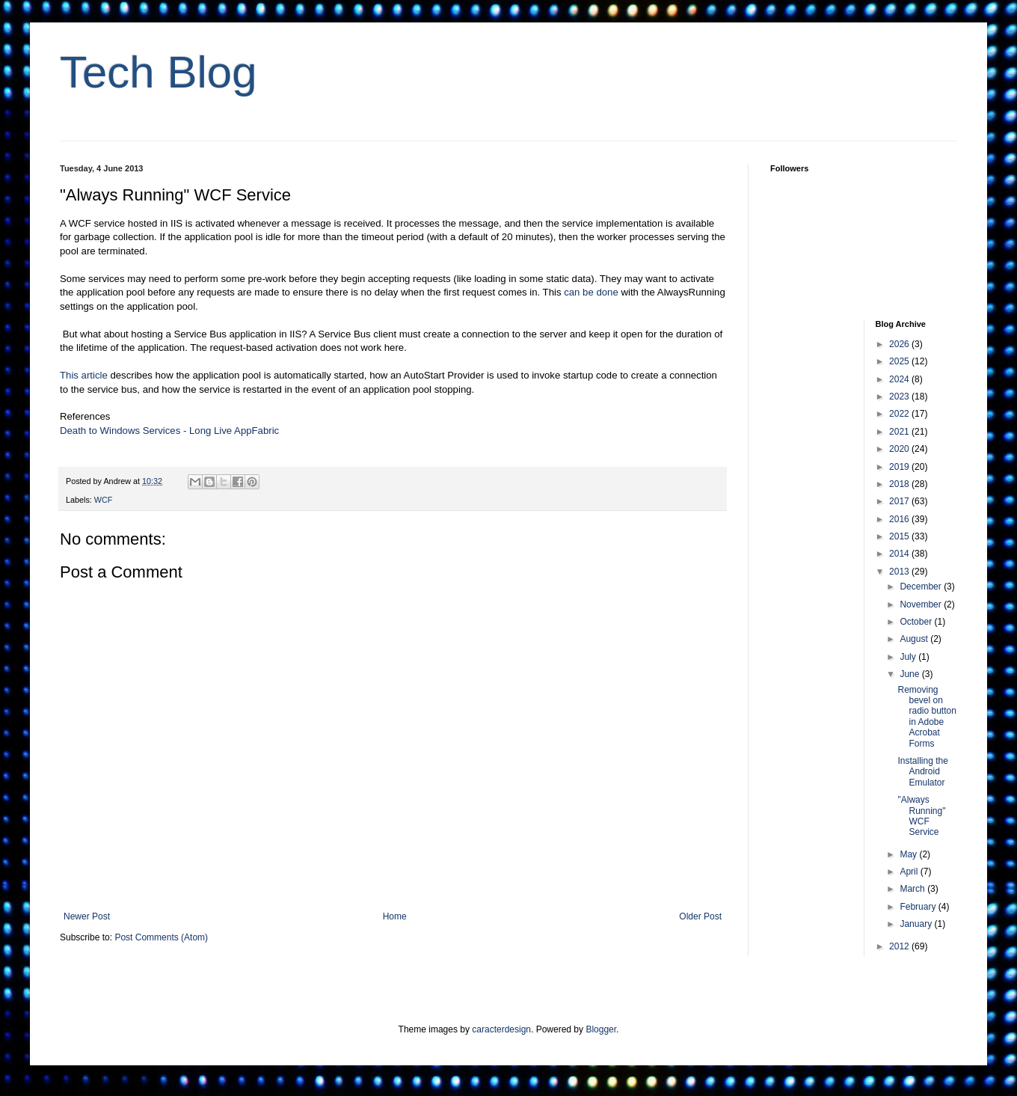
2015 (900, 536)
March (913, 889)
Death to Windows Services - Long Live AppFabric (169, 430)
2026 (900, 344)
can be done (591, 292)
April (910, 871)
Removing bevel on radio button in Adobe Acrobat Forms (926, 717)
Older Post (700, 916)
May (909, 854)
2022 (900, 413)
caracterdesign (501, 1029)
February (919, 906)
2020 (900, 449)
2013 (900, 571)
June (910, 674)
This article (84, 375)
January (917, 924)
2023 (900, 396)
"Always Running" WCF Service (921, 816)
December (922, 586)
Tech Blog (158, 72)
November (922, 604)
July (909, 657)
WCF (103, 499)
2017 (900, 501)
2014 (900, 553)
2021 (900, 431)
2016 (900, 519)
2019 (900, 467)
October (917, 621)
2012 (900, 946)
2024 (900, 379)
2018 (900, 484)
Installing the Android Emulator (922, 772)
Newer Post (87, 916)
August (915, 639)
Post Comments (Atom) (161, 937)
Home (395, 916)
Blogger (601, 1029)
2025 (900, 361)
